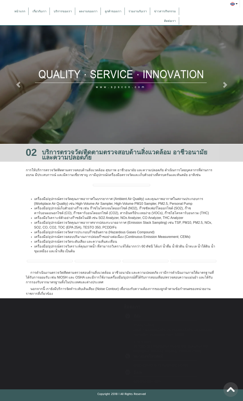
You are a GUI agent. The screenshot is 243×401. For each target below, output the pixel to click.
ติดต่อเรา (170, 20)
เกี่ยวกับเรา (39, 11)
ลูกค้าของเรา (113, 11)
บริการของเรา (63, 11)
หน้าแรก (19, 11)
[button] (18, 82)
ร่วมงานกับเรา (137, 11)
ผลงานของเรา (88, 11)
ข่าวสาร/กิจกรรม (165, 11)
